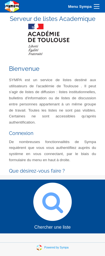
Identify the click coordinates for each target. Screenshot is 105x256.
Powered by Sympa (56, 247)
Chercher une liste (52, 205)
